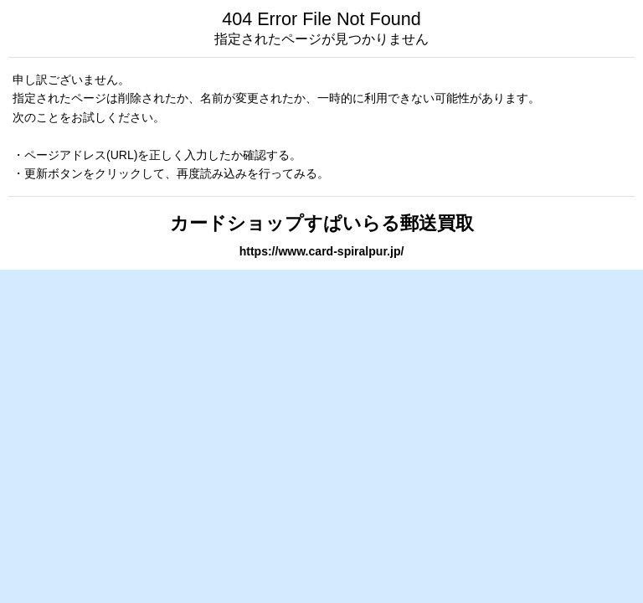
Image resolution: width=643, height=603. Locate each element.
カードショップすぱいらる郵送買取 (322, 223)
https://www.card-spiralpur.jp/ (321, 251)
